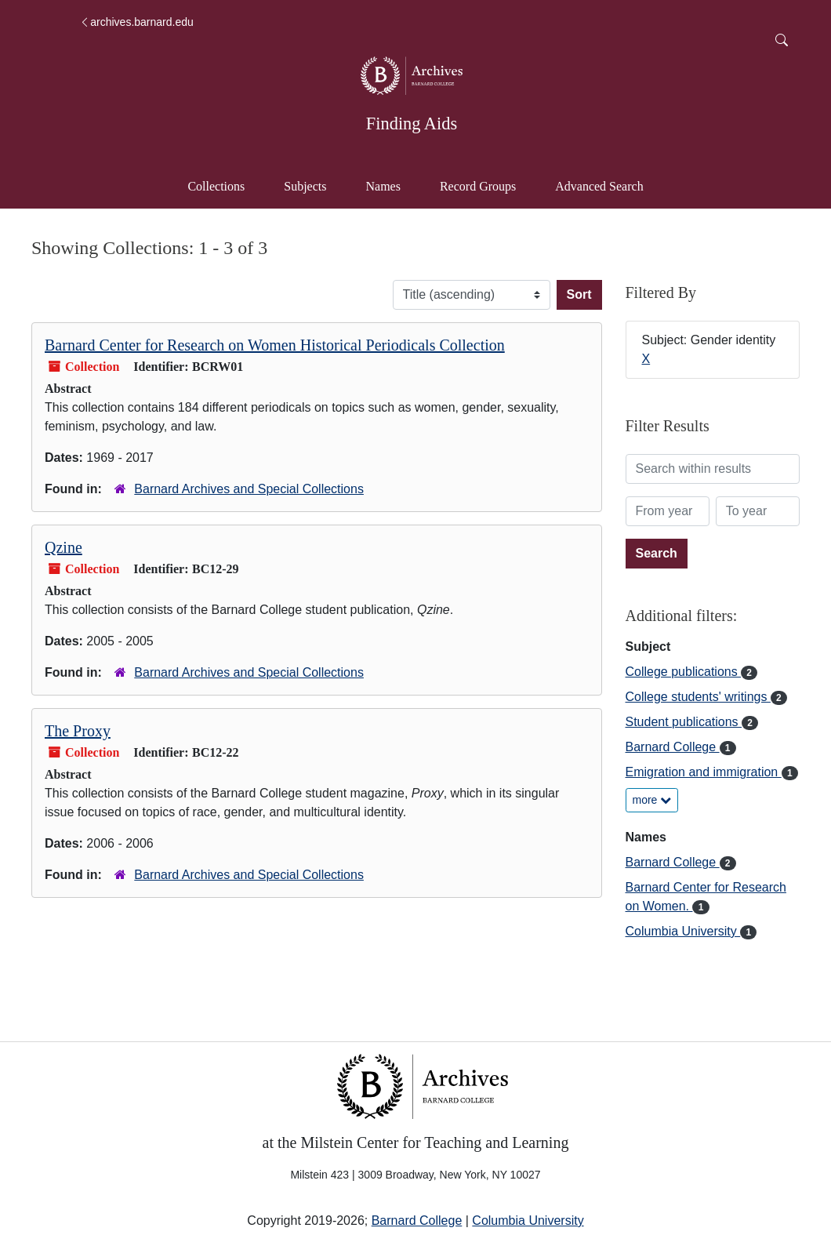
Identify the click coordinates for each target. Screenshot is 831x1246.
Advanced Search (606, 184)
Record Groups (478, 186)
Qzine (63, 547)
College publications (684, 671)
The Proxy (78, 730)
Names (382, 186)
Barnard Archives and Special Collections (249, 489)
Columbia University (683, 931)
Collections (216, 186)
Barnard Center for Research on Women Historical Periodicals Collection (275, 345)
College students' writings (698, 696)
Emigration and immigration (704, 772)
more (652, 800)
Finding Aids (411, 123)
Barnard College (673, 747)
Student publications (684, 721)
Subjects (305, 186)
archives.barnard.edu (136, 22)
